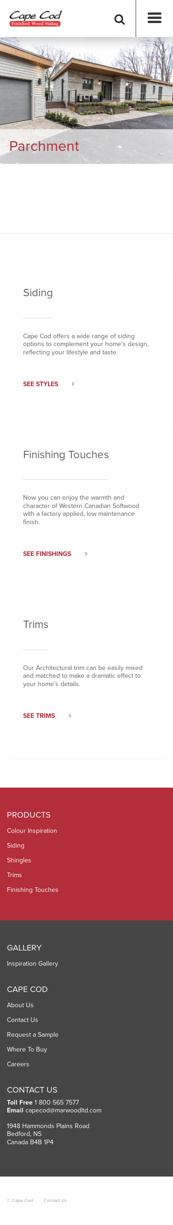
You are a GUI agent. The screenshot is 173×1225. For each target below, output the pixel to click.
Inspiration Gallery (32, 964)
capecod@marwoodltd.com (63, 1110)
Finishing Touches (33, 890)
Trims (14, 875)
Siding (15, 845)
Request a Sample (33, 1035)
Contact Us (22, 1020)
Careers (18, 1064)
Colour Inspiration (32, 831)
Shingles (19, 860)
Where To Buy (27, 1049)
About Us (20, 1005)
